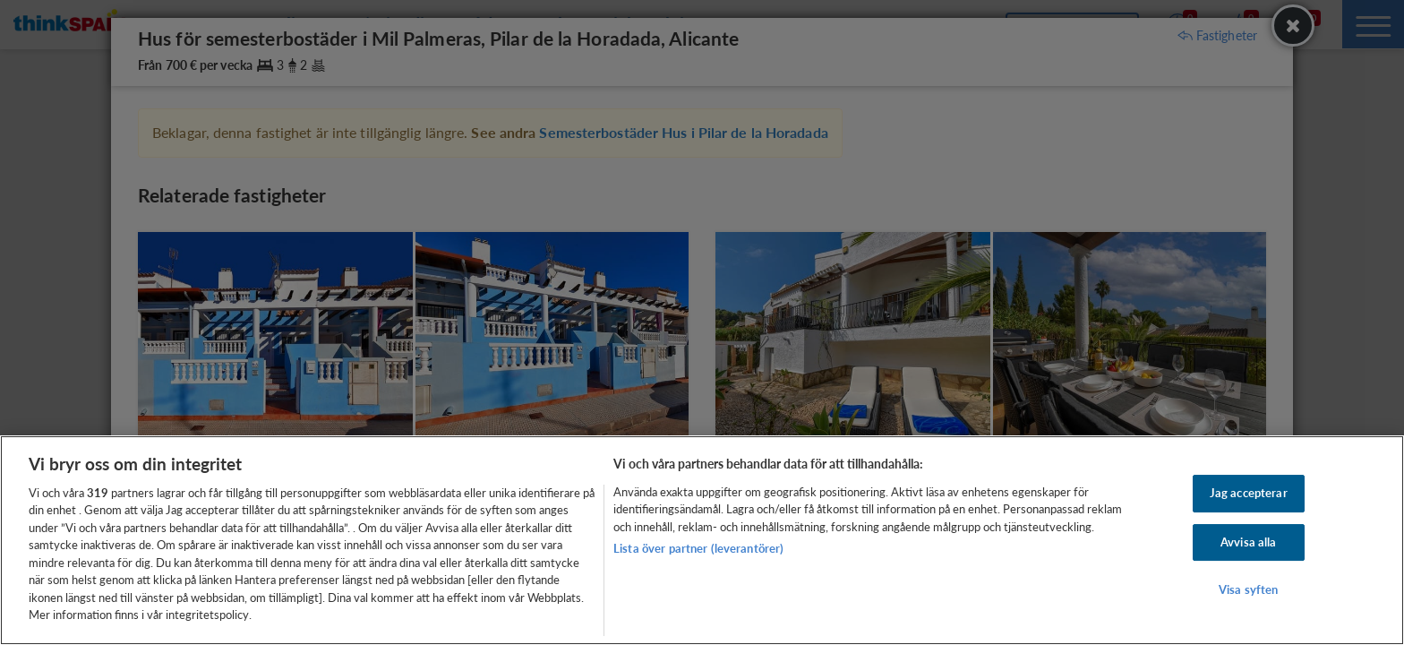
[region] (702, 540)
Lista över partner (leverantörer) (698, 548)
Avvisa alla (1248, 542)
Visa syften (1248, 589)
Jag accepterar (1249, 493)
